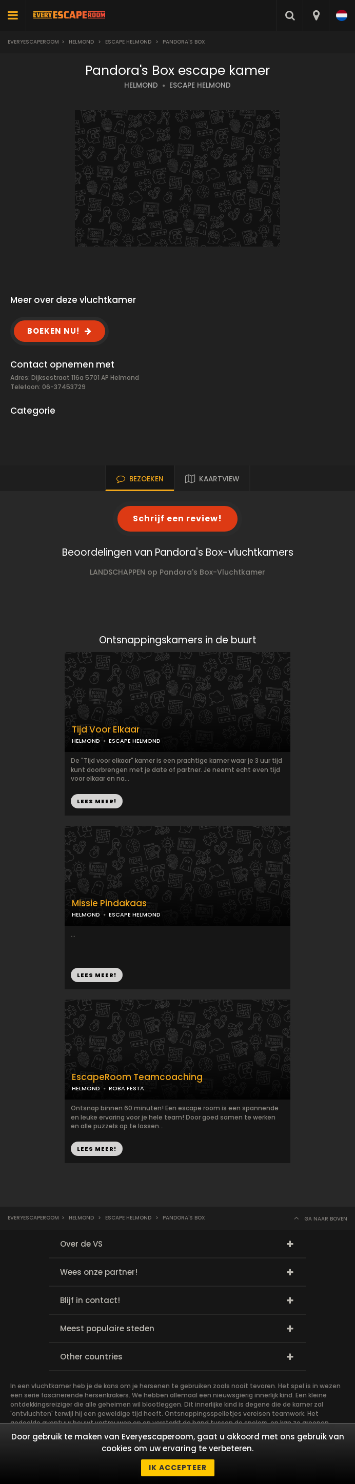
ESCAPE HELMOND (200, 85)
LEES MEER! (96, 801)
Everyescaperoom (33, 42)
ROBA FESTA (126, 1088)
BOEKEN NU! (53, 331)
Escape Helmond (128, 42)
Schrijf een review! (177, 518)
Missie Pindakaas (109, 903)
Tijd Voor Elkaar (106, 729)
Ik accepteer (178, 1467)
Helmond (81, 42)
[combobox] (316, 15)
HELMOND (141, 85)
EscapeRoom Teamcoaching (137, 1077)
